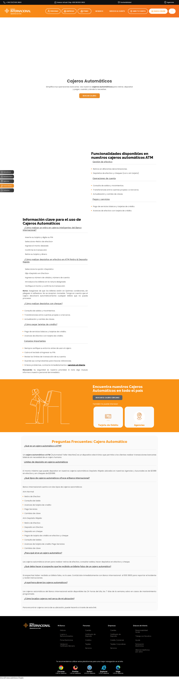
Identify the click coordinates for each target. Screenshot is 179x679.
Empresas (112, 626)
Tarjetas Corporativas (118, 644)
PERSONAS (53, 11)
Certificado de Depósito (90, 635)
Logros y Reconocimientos (66, 635)
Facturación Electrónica (139, 645)
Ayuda (137, 640)
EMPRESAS (69, 11)
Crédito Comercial (117, 640)
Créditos (88, 640)
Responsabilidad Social (141, 631)
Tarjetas (88, 644)
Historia (63, 630)
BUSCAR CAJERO (89, 96)
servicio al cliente (76, 365)
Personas (86, 626)
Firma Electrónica (66, 640)
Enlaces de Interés (140, 626)
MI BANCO (99, 11)
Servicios (88, 648)
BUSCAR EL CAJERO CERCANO (107, 397)
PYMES (84, 11)
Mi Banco (61, 626)
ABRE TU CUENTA (138, 11)
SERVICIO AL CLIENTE (117, 11)
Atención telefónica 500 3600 (142, 651)
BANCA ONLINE (158, 11)
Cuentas (88, 630)
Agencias (139, 425)
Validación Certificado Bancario (67, 645)
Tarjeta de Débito (108, 425)
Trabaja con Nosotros (143, 636)
